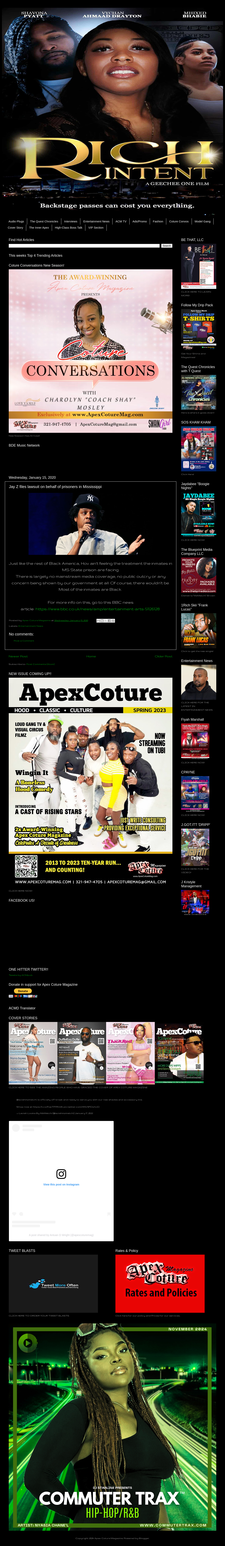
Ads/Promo (139, 221)
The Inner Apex (39, 227)
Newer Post (18, 656)
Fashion (158, 221)
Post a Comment (24, 640)
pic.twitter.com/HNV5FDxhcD (81, 1106)
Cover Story (15, 227)
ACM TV (120, 221)
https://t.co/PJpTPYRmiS (48, 1106)
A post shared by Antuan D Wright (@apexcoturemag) (61, 1235)
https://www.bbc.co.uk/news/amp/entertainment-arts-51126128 (97, 609)
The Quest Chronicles (44, 221)
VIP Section (95, 227)
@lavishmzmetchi (26, 1099)
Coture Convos (179, 221)
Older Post (163, 656)
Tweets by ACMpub (21, 975)
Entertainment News (96, 221)
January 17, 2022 (84, 1113)
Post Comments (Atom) (40, 664)
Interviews (70, 221)
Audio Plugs (16, 221)
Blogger (144, 1538)
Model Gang (203, 221)
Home (91, 656)
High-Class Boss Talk (68, 227)
